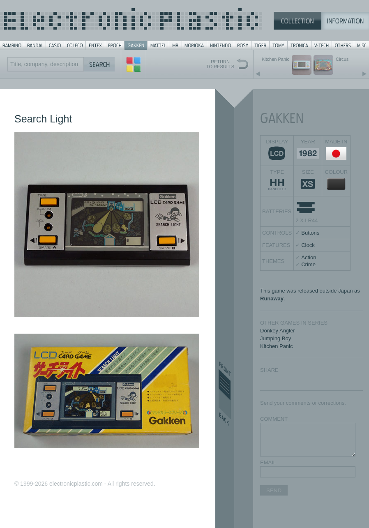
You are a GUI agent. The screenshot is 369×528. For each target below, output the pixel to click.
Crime (308, 264)
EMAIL (268, 462)
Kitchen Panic (276, 346)
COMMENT (274, 419)
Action (308, 257)
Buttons (310, 233)
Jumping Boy (275, 338)
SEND (273, 490)
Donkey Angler (277, 330)
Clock (308, 245)
